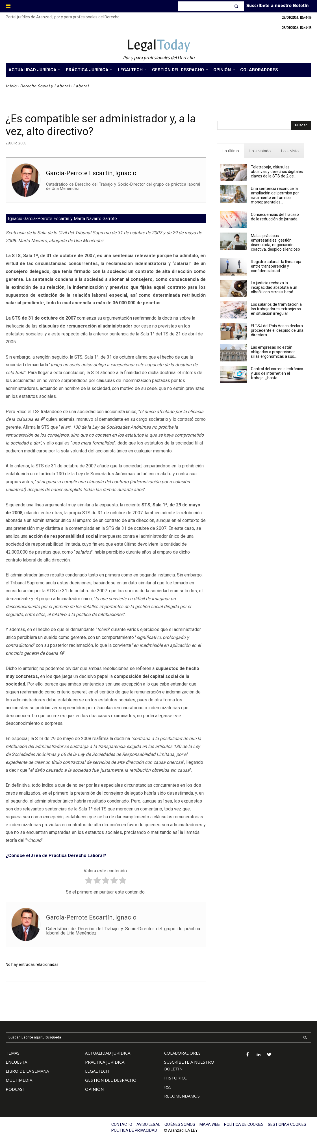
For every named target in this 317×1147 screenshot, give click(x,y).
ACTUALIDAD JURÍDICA (107, 1053)
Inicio (11, 86)
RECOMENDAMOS (182, 1096)
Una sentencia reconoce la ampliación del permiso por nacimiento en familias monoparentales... (275, 195)
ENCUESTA (16, 1062)
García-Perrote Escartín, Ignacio (91, 173)
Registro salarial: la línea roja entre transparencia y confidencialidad (276, 266)
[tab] (230, 151)
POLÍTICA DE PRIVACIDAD (134, 1130)
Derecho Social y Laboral (45, 86)
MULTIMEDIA (19, 1080)
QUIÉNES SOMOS (179, 1124)
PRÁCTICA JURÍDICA (104, 1062)
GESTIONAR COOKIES (287, 1124)
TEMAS (12, 1053)
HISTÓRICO (176, 1078)
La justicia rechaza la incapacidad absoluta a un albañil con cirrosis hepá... (274, 287)
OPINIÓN (94, 1089)
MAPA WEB (209, 1124)
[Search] (237, 6)
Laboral (81, 86)
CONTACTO (121, 1124)
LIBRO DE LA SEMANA (27, 1071)
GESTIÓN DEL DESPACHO (110, 1080)
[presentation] (230, 151)
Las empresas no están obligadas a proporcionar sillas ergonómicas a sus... (274, 352)
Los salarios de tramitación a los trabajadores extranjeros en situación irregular (276, 309)
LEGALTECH (97, 1071)
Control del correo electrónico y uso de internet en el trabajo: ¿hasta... (277, 373)
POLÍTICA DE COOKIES (244, 1124)
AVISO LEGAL (148, 1124)
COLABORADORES (182, 1053)
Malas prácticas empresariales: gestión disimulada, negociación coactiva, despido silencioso (275, 242)
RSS (167, 1087)
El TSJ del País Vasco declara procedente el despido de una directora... (277, 330)
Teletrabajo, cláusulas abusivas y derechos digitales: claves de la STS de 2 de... (277, 171)
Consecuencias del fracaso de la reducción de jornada (275, 216)
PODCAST (15, 1089)
